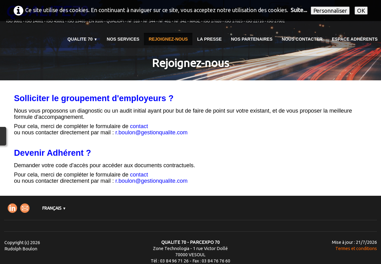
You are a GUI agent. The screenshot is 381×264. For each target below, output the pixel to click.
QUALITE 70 (82, 39)
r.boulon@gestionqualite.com (151, 132)
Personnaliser (330, 10)
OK (361, 10)
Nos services (123, 39)
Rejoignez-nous (168, 39)
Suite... (299, 10)
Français (54, 208)
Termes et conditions (356, 248)
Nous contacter (302, 39)
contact (139, 126)
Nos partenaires (252, 39)
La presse (209, 39)
